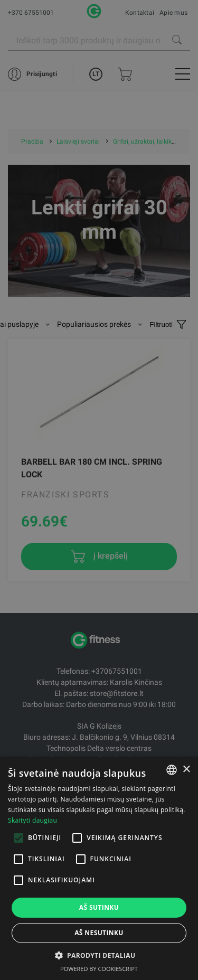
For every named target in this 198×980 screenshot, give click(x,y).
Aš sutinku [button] (99, 907)
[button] (99, 955)
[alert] (99, 490)
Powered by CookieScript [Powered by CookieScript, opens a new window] (99, 969)
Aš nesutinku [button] (99, 932)
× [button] (186, 770)
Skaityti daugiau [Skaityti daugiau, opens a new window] (32, 820)
